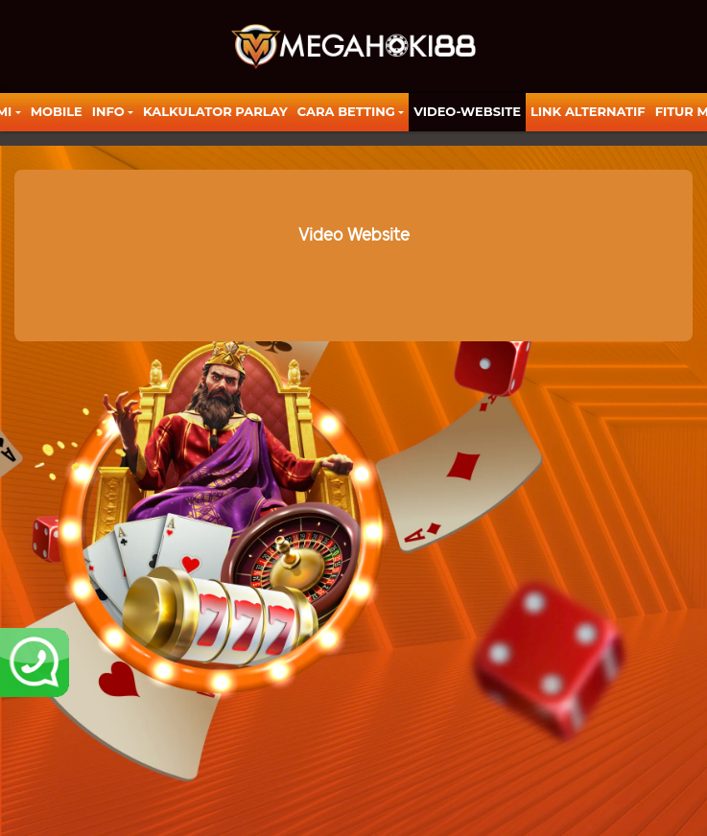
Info (108, 111)
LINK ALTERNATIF (588, 111)
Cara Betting (346, 111)
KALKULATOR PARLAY (215, 111)
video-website (467, 111)
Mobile (56, 111)
